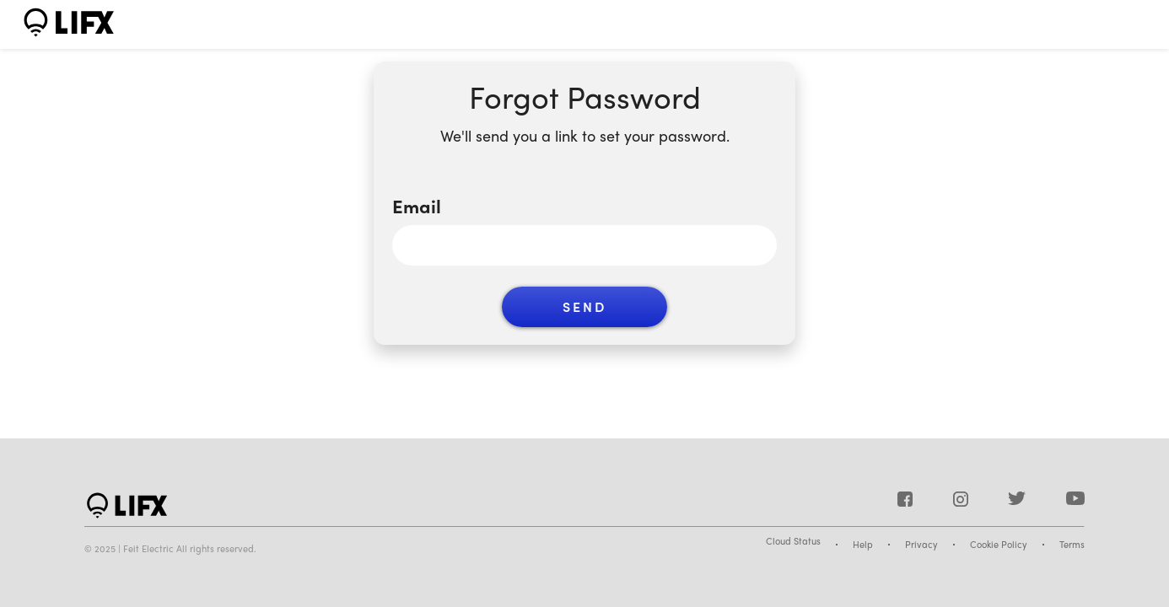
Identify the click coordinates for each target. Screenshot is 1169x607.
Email (416, 206)
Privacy (921, 544)
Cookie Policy (998, 544)
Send (584, 306)
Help (863, 544)
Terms (1072, 544)
